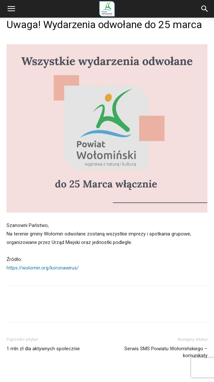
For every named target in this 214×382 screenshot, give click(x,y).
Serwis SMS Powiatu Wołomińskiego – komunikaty (165, 352)
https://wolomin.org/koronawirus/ (43, 268)
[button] (11, 9)
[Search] (205, 9)
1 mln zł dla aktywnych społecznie (43, 349)
